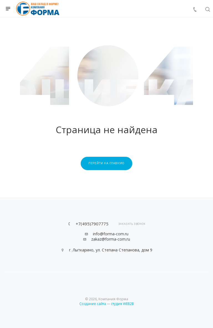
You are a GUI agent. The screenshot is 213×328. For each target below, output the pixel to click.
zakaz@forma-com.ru (110, 239)
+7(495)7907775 (92, 224)
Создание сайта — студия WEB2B (106, 303)
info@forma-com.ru (110, 233)
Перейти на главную (106, 163)
